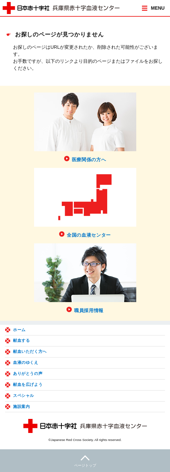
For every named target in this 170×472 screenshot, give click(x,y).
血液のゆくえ (25, 362)
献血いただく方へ (30, 351)
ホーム (19, 329)
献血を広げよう (27, 384)
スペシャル (23, 395)
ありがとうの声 (27, 373)
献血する (21, 340)
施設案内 (21, 406)
